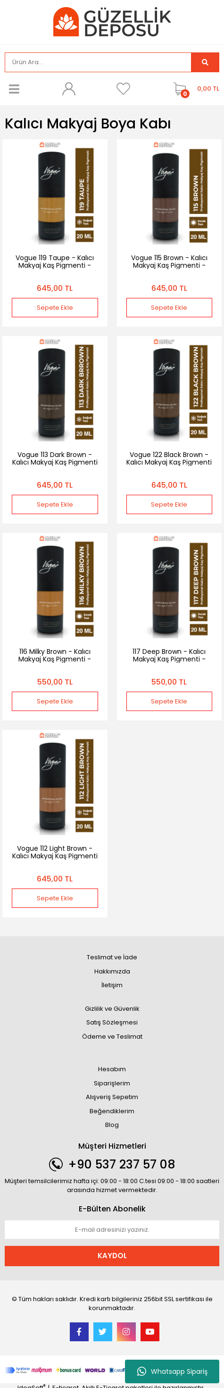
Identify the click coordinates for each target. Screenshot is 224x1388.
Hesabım (112, 1069)
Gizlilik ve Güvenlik (112, 1008)
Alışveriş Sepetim (112, 1096)
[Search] (98, 62)
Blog (112, 1124)
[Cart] (194, 88)
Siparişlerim (112, 1083)
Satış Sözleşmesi (112, 1022)
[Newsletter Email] (112, 1229)
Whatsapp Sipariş (172, 1371)
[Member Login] (68, 88)
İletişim (112, 985)
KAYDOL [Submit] (112, 1256)
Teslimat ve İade (112, 957)
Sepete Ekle (55, 307)
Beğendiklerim (112, 1111)
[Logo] (112, 21)
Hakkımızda (112, 971)
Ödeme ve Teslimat (112, 1036)
